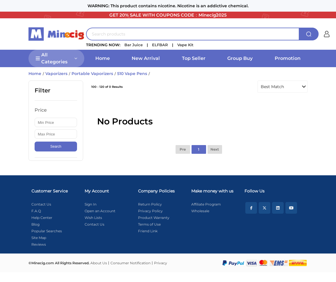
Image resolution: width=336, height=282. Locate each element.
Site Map (38, 237)
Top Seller (193, 58)
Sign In (90, 204)
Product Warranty (153, 217)
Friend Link (148, 231)
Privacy (160, 263)
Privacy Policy (150, 211)
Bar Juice (133, 44)
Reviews (38, 244)
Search (55, 146)
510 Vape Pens (132, 73)
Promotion (288, 58)
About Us (98, 263)
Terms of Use (149, 224)
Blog (35, 224)
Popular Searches (46, 231)
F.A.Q (36, 211)
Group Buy (240, 58)
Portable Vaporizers (92, 73)
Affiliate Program (206, 204)
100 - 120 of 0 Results (107, 87)
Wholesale (200, 211)
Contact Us (41, 204)
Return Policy (150, 204)
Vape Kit (185, 44)
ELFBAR (160, 44)
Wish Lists (93, 217)
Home (102, 58)
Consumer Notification (130, 263)
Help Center (41, 217)
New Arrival (146, 58)
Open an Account (100, 211)
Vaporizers (56, 73)
